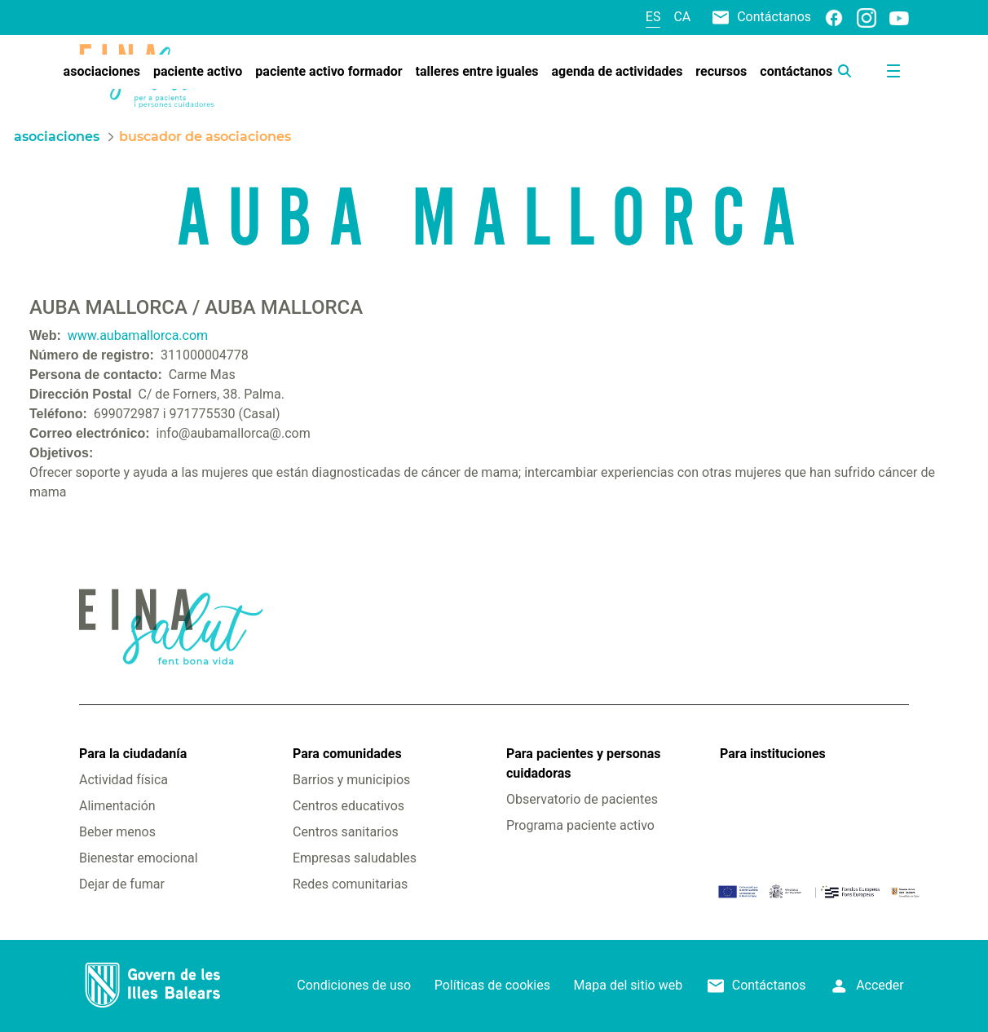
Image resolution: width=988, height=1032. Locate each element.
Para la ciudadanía (133, 753)
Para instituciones (773, 753)
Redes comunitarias (350, 884)
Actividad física (123, 779)
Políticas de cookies (492, 985)
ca (681, 16)
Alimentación (117, 806)
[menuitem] (102, 71)
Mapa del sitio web (628, 985)
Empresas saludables (355, 858)
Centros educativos (348, 806)
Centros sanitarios (346, 832)
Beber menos (117, 832)
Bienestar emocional (138, 858)
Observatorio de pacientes (582, 799)
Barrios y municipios (351, 779)
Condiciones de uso (354, 985)
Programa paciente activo (580, 825)
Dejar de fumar (122, 884)
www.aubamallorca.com (138, 335)
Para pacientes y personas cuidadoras (583, 763)
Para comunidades (347, 753)
